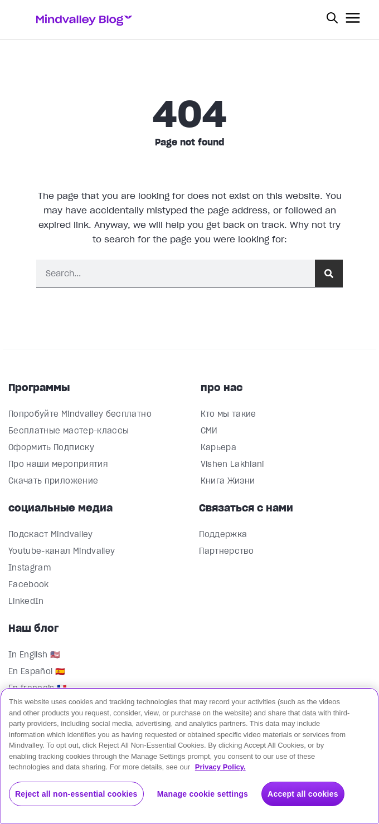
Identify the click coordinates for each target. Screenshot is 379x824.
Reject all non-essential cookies (76, 793)
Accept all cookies (303, 793)
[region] (189, 756)
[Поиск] (329, 273)
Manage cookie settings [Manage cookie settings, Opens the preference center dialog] (202, 793)
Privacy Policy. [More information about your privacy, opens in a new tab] (220, 767)
